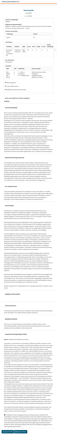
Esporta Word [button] (20, 432)
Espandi (8, 62)
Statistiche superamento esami (16, 90)
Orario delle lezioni (12, 86)
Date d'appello (11, 83)
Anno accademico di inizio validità (17, 98)
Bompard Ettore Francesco (9, 52)
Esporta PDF (8, 432)
